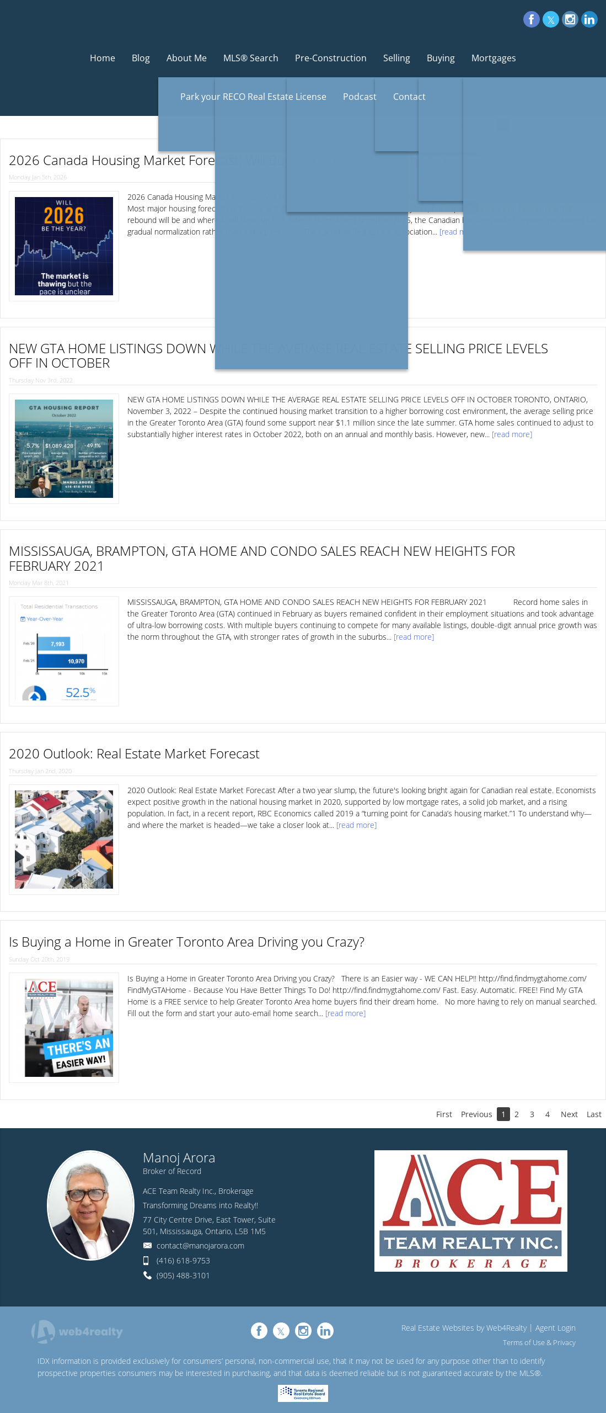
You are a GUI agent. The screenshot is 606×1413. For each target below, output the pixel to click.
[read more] (459, 231)
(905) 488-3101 (183, 1275)
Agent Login (555, 1327)
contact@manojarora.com (200, 1245)
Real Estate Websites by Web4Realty (464, 1327)
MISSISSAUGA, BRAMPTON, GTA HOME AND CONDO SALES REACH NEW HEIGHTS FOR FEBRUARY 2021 (262, 557)
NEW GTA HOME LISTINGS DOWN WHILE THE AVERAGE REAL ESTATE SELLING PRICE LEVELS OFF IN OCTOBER (278, 355)
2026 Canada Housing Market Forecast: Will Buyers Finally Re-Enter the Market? (242, 160)
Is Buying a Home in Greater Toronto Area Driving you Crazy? (186, 941)
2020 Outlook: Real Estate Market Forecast (134, 753)
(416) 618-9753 (183, 1260)
